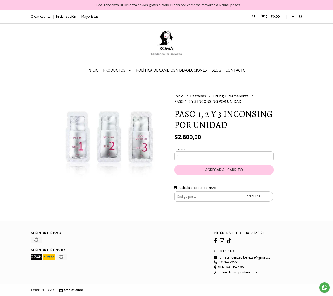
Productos (117, 70)
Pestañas (198, 96)
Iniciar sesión (66, 16)
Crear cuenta (41, 16)
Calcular (253, 196)
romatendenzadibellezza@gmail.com (244, 257)
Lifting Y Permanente (231, 96)
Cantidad (179, 149)
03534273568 (226, 262)
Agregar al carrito (224, 169)
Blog (216, 70)
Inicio (93, 70)
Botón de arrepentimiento (235, 272)
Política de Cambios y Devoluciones (171, 70)
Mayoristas (90, 16)
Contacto (236, 70)
